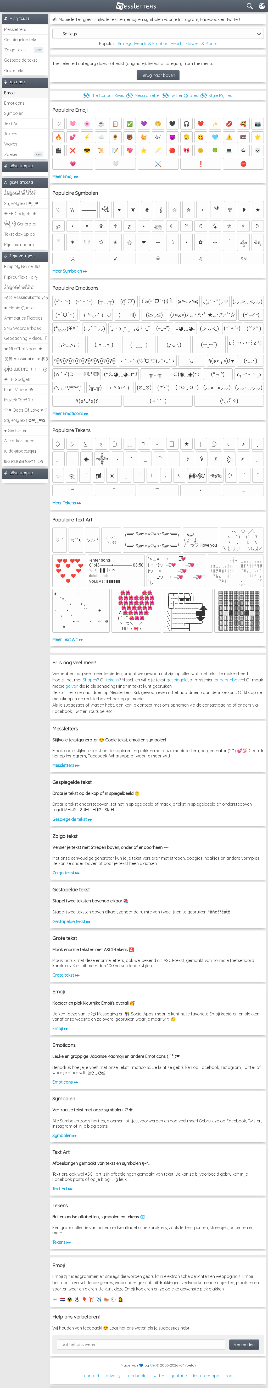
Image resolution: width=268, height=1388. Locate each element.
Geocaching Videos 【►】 (26, 338)
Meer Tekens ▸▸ (66, 502)
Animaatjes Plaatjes (23, 318)
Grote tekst (15, 70)
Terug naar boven (158, 75)
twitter (158, 1375)
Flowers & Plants (201, 43)
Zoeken (11, 154)
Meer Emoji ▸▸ (65, 176)
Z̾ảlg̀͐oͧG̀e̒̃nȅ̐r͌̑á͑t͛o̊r (19, 287)
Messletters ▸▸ (66, 765)
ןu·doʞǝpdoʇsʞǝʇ (20, 451)
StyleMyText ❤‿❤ (21, 203)
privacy (113, 1375)
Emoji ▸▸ (60, 1028)
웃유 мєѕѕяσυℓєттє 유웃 (26, 297)
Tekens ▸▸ (61, 1242)
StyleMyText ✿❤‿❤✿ (24, 420)
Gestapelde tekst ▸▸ (71, 921)
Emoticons (14, 103)
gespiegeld (177, 679)
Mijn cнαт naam (19, 244)
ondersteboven (229, 679)
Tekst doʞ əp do (19, 234)
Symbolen (13, 113)
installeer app (206, 1375)
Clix (152, 1365)
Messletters (15, 29)
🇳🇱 (62, 1299)
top (229, 1375)
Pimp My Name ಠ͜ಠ (22, 266)
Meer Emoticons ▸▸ (70, 413)
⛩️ (91, 1299)
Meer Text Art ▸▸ (67, 639)
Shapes (90, 679)
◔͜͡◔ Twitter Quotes (179, 95)
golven (71, 686)
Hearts (176, 43)
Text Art (11, 123)
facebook (135, 1375)
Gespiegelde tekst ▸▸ (72, 819)
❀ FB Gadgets (17, 379)
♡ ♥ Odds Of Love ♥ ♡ (26, 410)
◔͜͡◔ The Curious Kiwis (103, 95)
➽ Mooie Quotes (20, 307)
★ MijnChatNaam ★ (23, 348)
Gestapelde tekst (20, 60)
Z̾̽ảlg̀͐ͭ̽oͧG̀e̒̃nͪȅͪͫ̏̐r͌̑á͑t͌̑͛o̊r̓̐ (20, 193)
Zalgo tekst (15, 49)
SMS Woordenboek (22, 328)
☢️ (69, 1299)
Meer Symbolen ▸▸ (69, 271)
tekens (112, 679)
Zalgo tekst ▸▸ (66, 872)
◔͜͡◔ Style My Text (217, 95)
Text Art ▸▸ (62, 1188)
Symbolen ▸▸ (64, 1135)
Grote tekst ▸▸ (65, 975)
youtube (179, 1375)
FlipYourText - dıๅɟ (20, 277)
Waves (10, 144)
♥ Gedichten (15, 430)
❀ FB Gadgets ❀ (20, 213)
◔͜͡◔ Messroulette (142, 95)
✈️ (99, 1299)
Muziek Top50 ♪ (18, 399)
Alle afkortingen (19, 440)
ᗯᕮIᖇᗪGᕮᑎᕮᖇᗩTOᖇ (23, 461)
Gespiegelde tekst (21, 39)
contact (91, 1375)
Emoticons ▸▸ (65, 1082)
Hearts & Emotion (151, 43)
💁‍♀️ (121, 1299)
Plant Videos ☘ (18, 389)
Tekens (10, 133)
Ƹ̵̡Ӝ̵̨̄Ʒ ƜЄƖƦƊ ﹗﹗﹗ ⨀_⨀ (26, 369)
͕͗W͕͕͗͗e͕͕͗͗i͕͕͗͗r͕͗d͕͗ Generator (20, 224)
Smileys (125, 43)
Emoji (9, 92)
